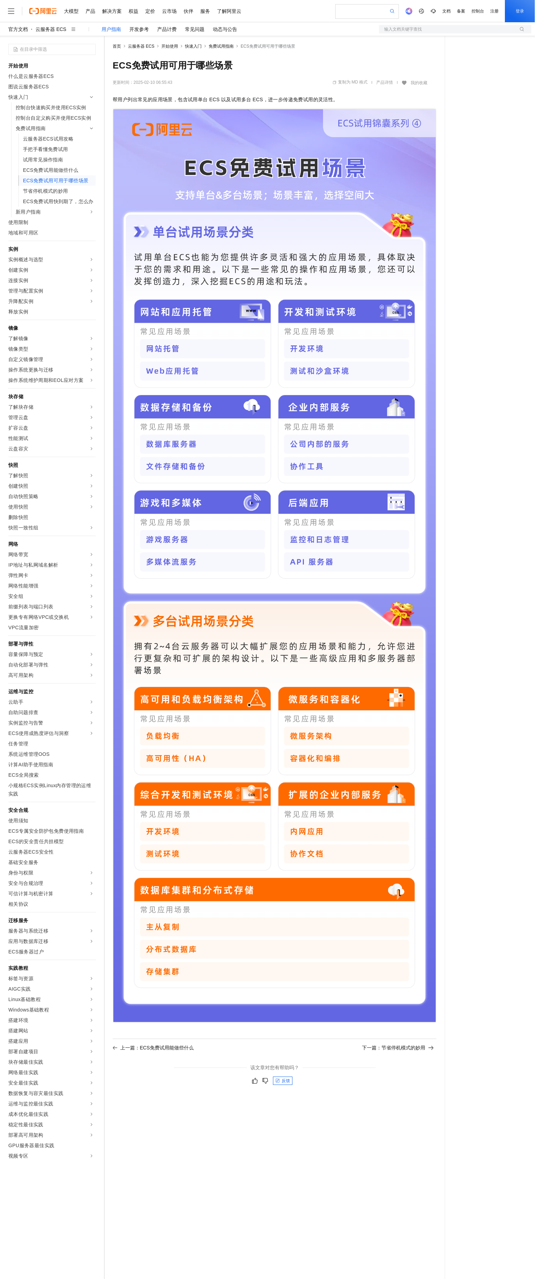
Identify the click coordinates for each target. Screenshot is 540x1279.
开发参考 (139, 29)
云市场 (169, 11)
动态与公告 (225, 29)
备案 (461, 11)
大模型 (71, 11)
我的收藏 (419, 82)
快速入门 (193, 46)
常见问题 (194, 29)
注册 (494, 11)
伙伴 (188, 11)
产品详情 (384, 82)
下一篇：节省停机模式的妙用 (398, 1047)
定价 (150, 11)
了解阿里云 (229, 11)
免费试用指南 (221, 46)
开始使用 (169, 46)
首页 (117, 46)
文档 (446, 11)
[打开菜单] (11, 11)
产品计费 (167, 29)
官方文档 (18, 29)
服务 (205, 11)
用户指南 (111, 29)
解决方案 (112, 11)
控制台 (478, 11)
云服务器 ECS (50, 29)
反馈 (282, 1080)
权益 (133, 11)
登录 (520, 11)
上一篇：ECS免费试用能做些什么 (153, 1047)
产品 (90, 11)
